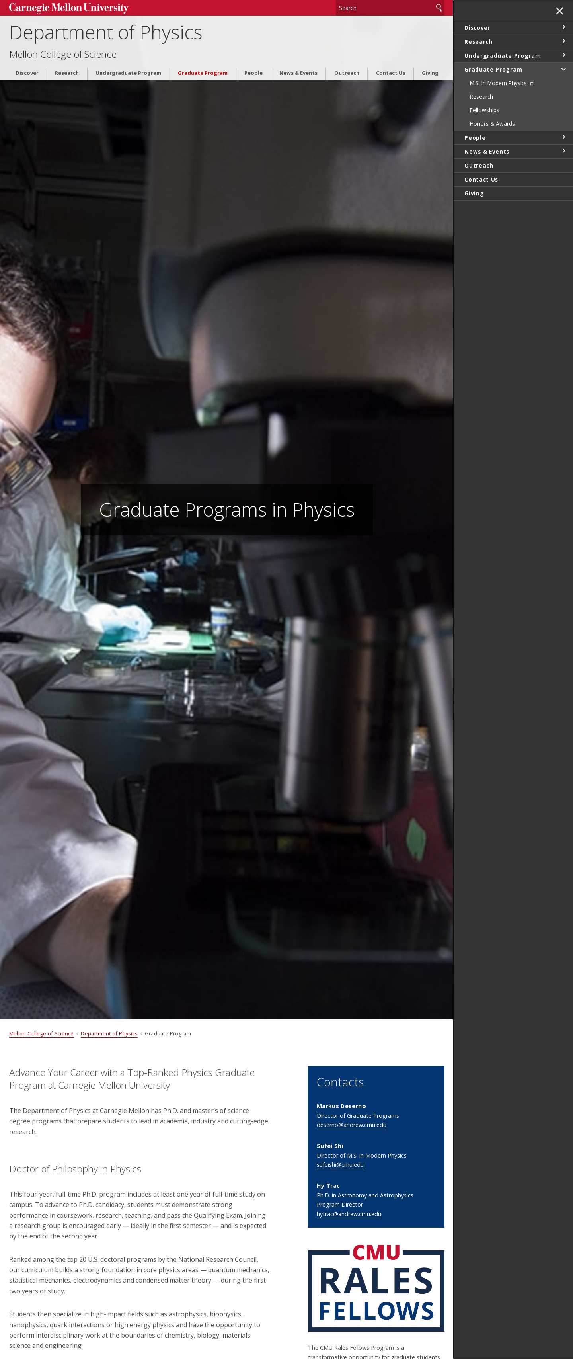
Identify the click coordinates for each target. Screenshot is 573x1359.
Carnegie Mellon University (69, 8)
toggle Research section (563, 41)
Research (67, 73)
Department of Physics (106, 32)
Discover (27, 73)
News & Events (298, 73)
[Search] (390, 8)
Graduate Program (203, 73)
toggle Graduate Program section (563, 69)
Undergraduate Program (128, 73)
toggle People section (563, 137)
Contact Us (390, 73)
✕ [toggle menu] (559, 11)
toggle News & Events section (563, 151)
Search (438, 8)
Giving (430, 73)
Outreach (346, 73)
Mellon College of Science (63, 54)
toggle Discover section (563, 27)
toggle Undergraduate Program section (563, 55)
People (253, 73)
